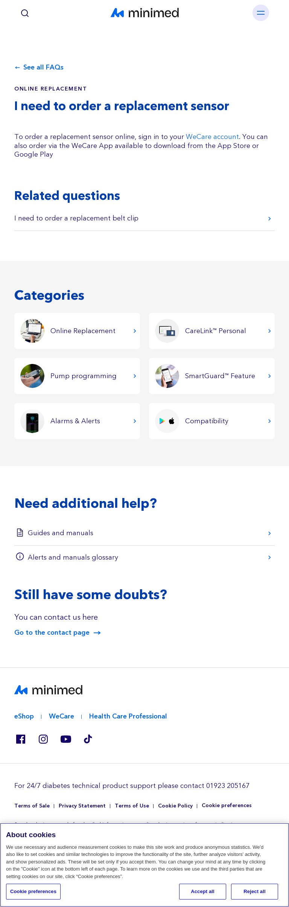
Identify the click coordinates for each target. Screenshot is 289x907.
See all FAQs (43, 67)
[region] (144, 865)
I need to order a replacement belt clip (76, 218)
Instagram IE (43, 739)
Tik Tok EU (88, 739)
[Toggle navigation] (260, 13)
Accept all (202, 891)
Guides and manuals (60, 533)
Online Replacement (50, 89)
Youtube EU (65, 739)
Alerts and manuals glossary (73, 557)
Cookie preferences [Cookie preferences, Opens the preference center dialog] (33, 891)
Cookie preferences (227, 806)
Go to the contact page (52, 632)
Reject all (254, 891)
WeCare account (212, 137)
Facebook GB (20, 739)
